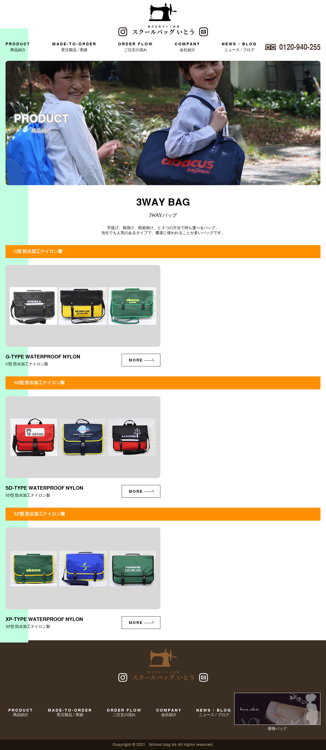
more (136, 360)
